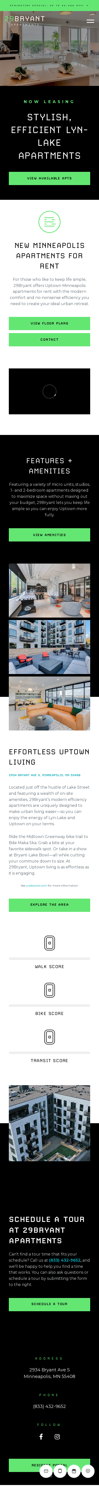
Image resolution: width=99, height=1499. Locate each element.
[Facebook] (41, 1436)
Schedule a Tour (49, 1304)
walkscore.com (36, 885)
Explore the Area (49, 904)
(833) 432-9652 (64, 1260)
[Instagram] (57, 1436)
